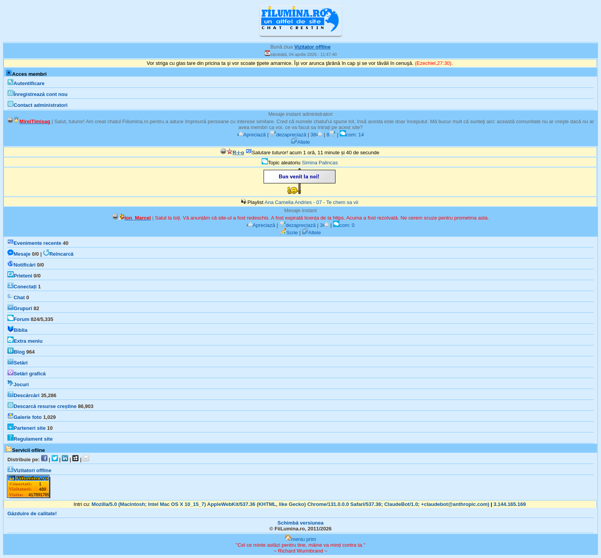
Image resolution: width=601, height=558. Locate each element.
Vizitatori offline (29, 470)
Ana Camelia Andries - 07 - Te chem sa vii (311, 202)
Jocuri (18, 384)
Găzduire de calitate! (32, 513)
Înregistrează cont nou (37, 94)
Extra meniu (24, 341)
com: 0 (344, 225)
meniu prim (300, 539)
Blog (16, 352)
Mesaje (18, 254)
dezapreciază (288, 135)
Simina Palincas (320, 163)
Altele (300, 142)
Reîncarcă (58, 254)
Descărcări (23, 395)
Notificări (21, 265)
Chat (16, 297)
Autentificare (25, 83)
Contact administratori (37, 105)
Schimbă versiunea (301, 523)
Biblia (17, 330)
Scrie (289, 232)
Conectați (22, 286)
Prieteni (19, 276)
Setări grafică (26, 374)
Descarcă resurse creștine (42, 406)
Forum (18, 319)
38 (316, 135)
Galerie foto (24, 417)
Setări (17, 363)
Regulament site (29, 439)
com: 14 (352, 135)
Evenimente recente (34, 243)
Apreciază (251, 135)
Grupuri (19, 308)
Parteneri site (26, 428)
